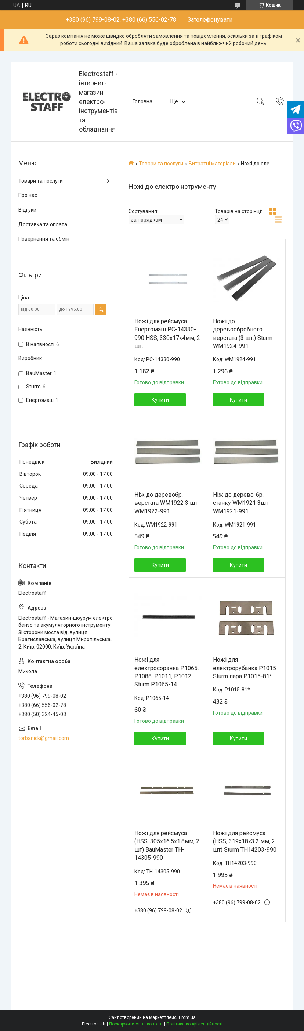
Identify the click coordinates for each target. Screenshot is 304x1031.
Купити (160, 400)
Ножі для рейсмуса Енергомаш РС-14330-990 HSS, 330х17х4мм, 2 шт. (167, 333)
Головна (142, 101)
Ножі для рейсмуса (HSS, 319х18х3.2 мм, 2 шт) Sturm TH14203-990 (244, 841)
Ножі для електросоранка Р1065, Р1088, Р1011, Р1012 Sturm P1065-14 (166, 672)
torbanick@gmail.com (43, 738)
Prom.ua (187, 1017)
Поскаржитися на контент (136, 1024)
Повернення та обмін (43, 239)
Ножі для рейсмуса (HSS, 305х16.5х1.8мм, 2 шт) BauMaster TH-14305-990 (166, 845)
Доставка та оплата (42, 224)
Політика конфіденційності (194, 1024)
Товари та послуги (161, 163)
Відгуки (27, 210)
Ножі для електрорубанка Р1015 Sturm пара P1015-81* (244, 668)
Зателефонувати (210, 19)
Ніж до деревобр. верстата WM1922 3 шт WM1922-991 (166, 503)
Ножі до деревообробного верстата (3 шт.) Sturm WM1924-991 (242, 333)
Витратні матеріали (212, 163)
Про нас (27, 195)
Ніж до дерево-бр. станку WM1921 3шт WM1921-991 (240, 503)
